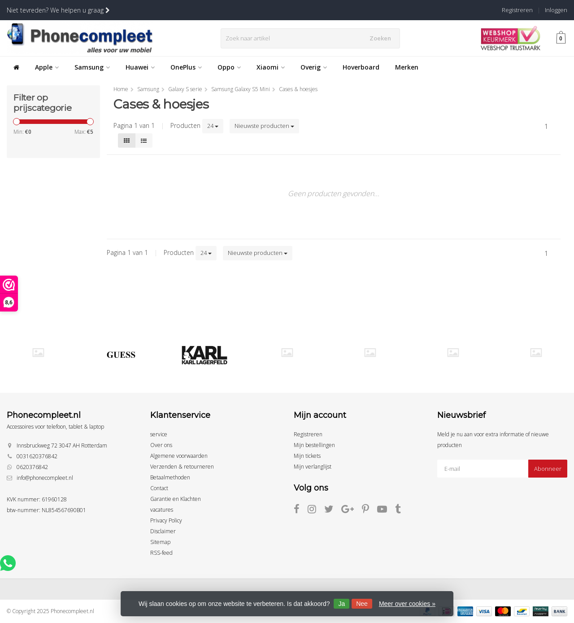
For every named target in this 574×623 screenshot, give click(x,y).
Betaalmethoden (170, 477)
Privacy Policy (166, 520)
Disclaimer (163, 531)
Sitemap (160, 542)
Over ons (161, 445)
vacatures (161, 509)
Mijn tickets (307, 456)
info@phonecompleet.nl (45, 478)
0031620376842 (37, 456)
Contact (159, 488)
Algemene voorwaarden (179, 456)
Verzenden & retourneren (182, 466)
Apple (47, 67)
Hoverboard (361, 67)
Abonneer (547, 469)
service (158, 434)
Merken (406, 67)
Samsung (92, 67)
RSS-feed (161, 553)
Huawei (140, 67)
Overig (313, 67)
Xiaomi (271, 67)
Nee (362, 603)
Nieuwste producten (264, 126)
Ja (341, 603)
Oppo (229, 67)
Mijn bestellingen (314, 445)
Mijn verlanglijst (312, 466)
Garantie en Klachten (175, 499)
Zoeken (382, 38)
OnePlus (186, 67)
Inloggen (556, 10)
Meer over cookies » (407, 603)
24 (212, 126)
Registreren (517, 10)
